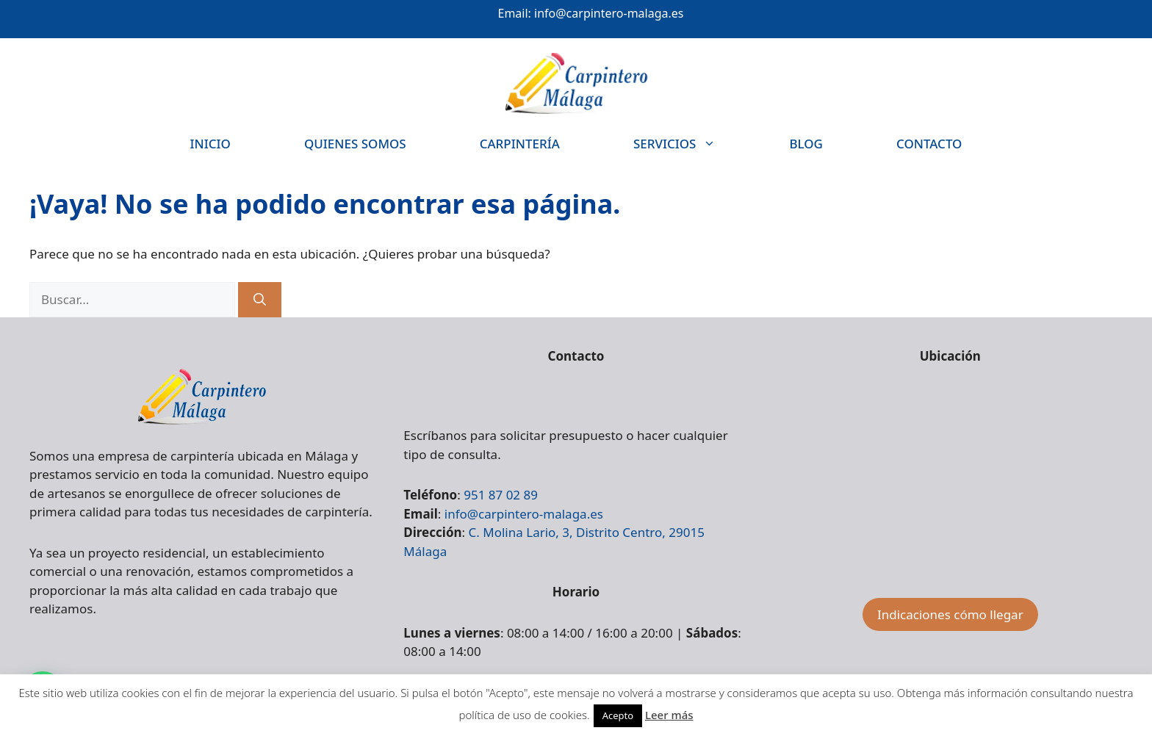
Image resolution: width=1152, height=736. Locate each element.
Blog (806, 143)
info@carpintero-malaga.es (608, 13)
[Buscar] (259, 299)
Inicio (210, 143)
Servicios (693, 144)
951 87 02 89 (501, 494)
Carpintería (520, 143)
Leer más (669, 714)
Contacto (929, 143)
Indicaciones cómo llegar (950, 614)
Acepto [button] (617, 715)
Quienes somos (355, 143)
